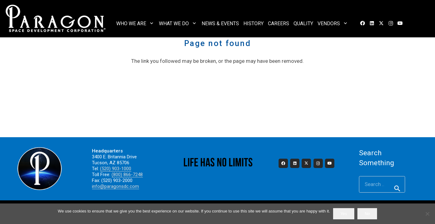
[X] (381, 23)
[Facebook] (362, 23)
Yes (343, 213)
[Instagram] (390, 23)
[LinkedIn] (372, 23)
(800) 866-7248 (127, 174)
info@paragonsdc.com (115, 186)
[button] (152, 23)
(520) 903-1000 (115, 168)
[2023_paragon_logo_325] (56, 19)
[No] (427, 214)
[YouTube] (400, 23)
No (367, 213)
